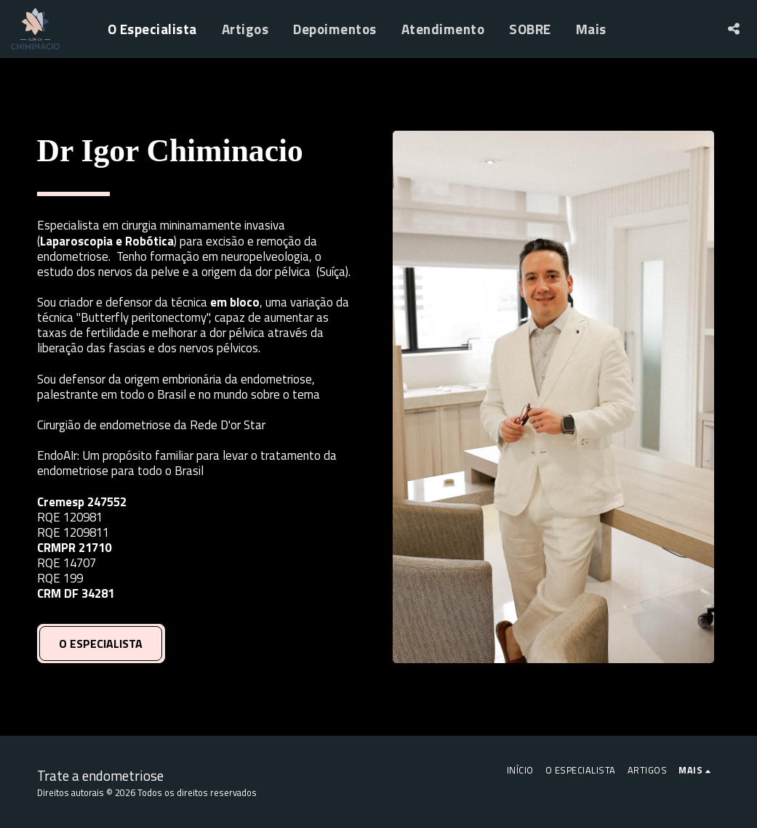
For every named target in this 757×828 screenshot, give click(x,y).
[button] (733, 29)
